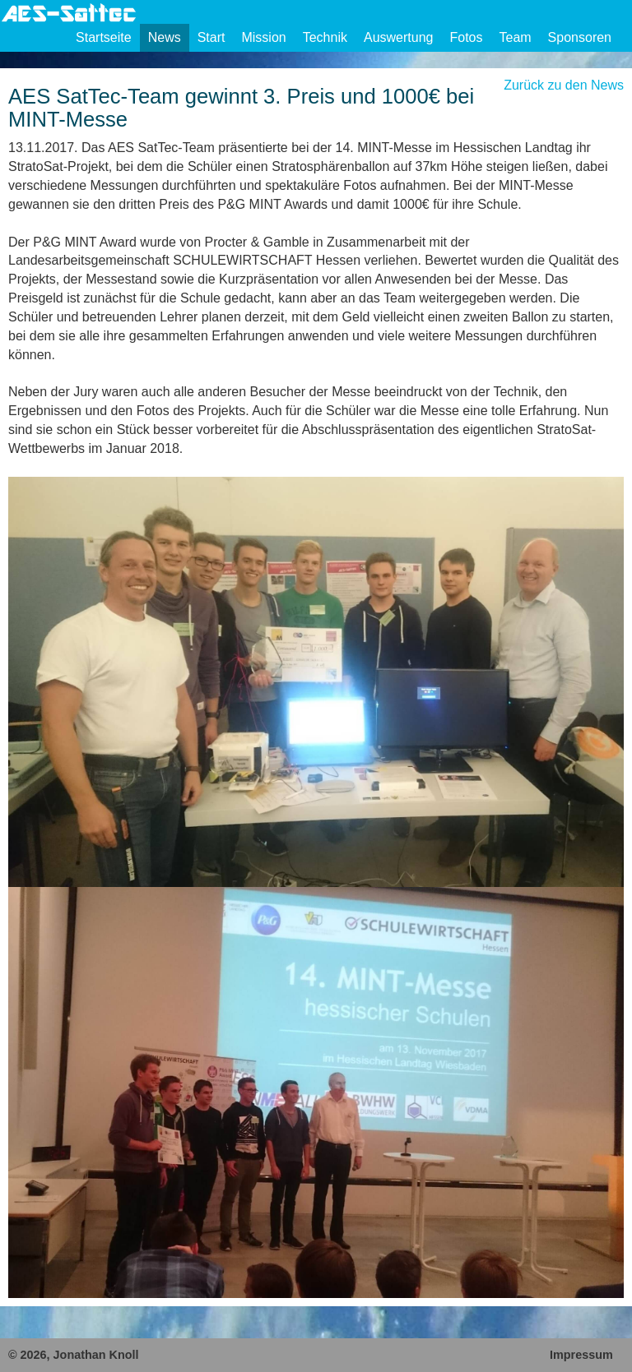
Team (515, 37)
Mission (263, 37)
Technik (325, 37)
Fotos (465, 37)
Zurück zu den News (564, 85)
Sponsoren (579, 37)
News (164, 37)
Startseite (104, 37)
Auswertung (399, 37)
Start (211, 37)
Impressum (581, 1354)
